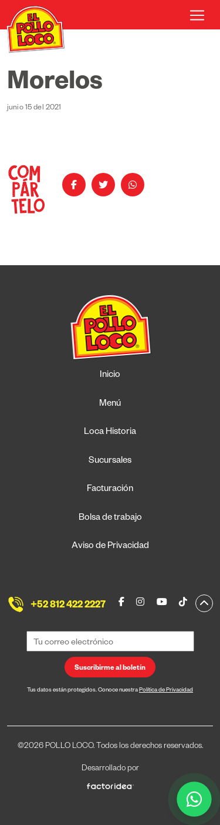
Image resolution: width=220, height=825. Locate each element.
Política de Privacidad (166, 690)
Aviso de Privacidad (110, 547)
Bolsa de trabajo (110, 518)
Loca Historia (110, 432)
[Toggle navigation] (197, 15)
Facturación (110, 490)
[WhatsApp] (194, 799)
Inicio (110, 375)
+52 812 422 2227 (68, 606)
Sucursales (110, 461)
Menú (110, 404)
